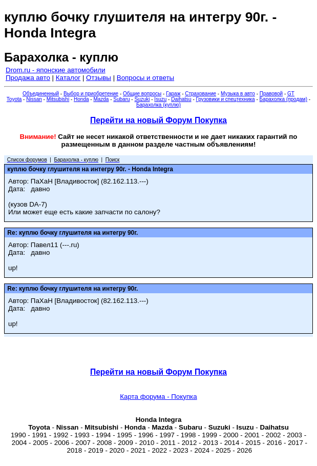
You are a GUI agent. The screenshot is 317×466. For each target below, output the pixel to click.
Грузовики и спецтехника (225, 99)
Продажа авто (28, 78)
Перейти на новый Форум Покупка (158, 120)
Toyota (14, 99)
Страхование (200, 93)
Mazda (101, 99)
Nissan (34, 99)
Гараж (173, 93)
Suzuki (142, 99)
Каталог (68, 78)
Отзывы (98, 78)
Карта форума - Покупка (158, 396)
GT (290, 93)
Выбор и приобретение (91, 93)
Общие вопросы (142, 93)
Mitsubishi (58, 99)
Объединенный (41, 93)
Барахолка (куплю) (158, 105)
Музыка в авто (238, 93)
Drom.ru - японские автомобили (55, 70)
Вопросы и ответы (145, 78)
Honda (81, 99)
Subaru (121, 99)
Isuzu (160, 99)
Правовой (271, 93)
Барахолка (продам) (284, 99)
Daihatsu (181, 99)
